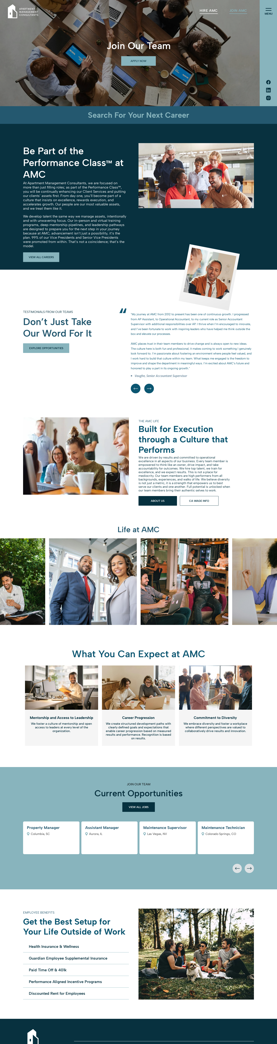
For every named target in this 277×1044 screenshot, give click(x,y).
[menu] (269, 9)
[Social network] (268, 83)
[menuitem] (208, 11)
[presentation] (237, 868)
